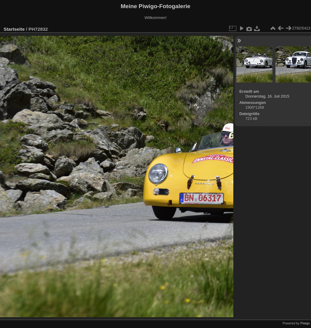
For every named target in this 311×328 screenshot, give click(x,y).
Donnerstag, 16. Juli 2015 (267, 96)
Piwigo (305, 323)
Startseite (14, 29)
